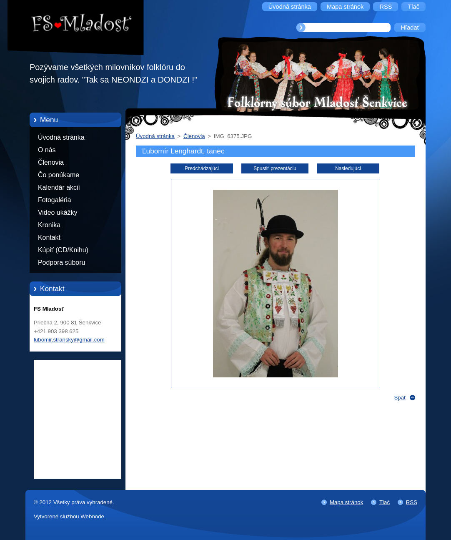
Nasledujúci (348, 168)
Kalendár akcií (59, 187)
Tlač (384, 502)
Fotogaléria (54, 199)
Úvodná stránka (61, 137)
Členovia (51, 162)
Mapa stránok (346, 502)
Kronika (49, 225)
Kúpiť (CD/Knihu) (63, 250)
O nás (46, 149)
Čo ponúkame (58, 174)
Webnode (92, 516)
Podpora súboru (61, 262)
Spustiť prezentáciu (274, 168)
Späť (400, 397)
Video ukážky (57, 212)
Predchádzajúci (202, 168)
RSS (411, 502)
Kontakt (49, 237)
